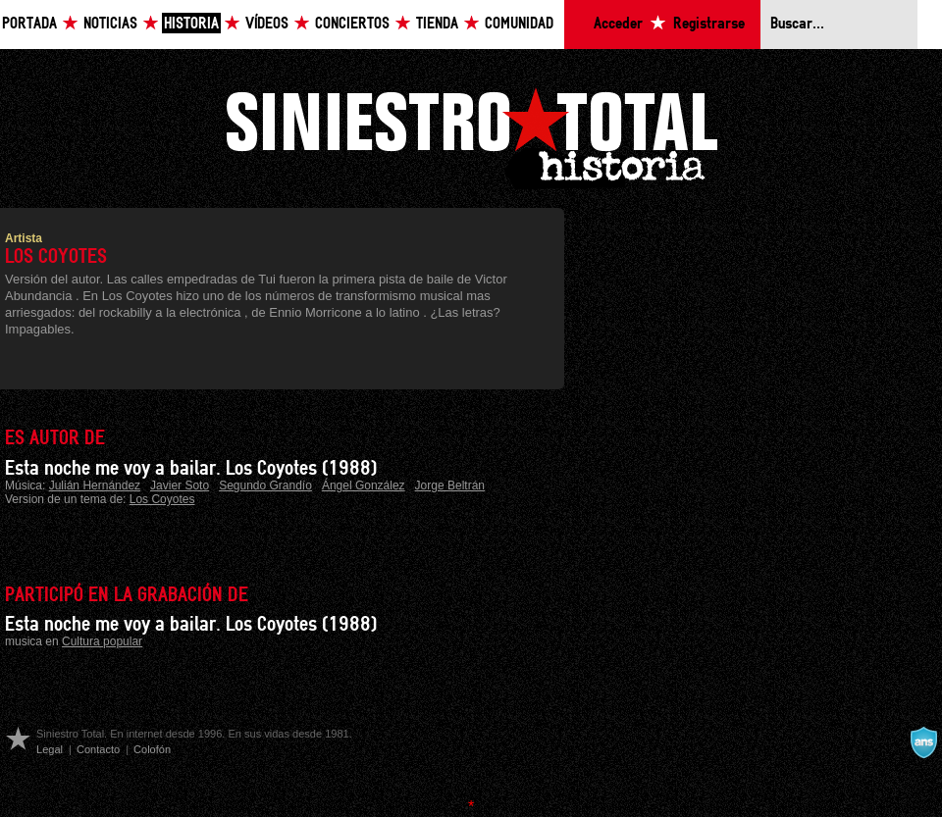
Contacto (98, 749)
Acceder (618, 24)
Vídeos (266, 24)
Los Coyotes (162, 499)
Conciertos (352, 24)
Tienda (437, 24)
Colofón (152, 749)
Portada (29, 24)
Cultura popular (102, 641)
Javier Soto (179, 485)
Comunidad (519, 24)
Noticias (110, 24)
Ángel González (363, 485)
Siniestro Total (471, 135)
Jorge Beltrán (450, 485)
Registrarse (709, 24)
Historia (191, 24)
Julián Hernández (94, 485)
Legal (49, 749)
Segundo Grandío (265, 485)
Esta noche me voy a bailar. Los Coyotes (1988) (191, 469)
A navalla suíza (923, 742)
